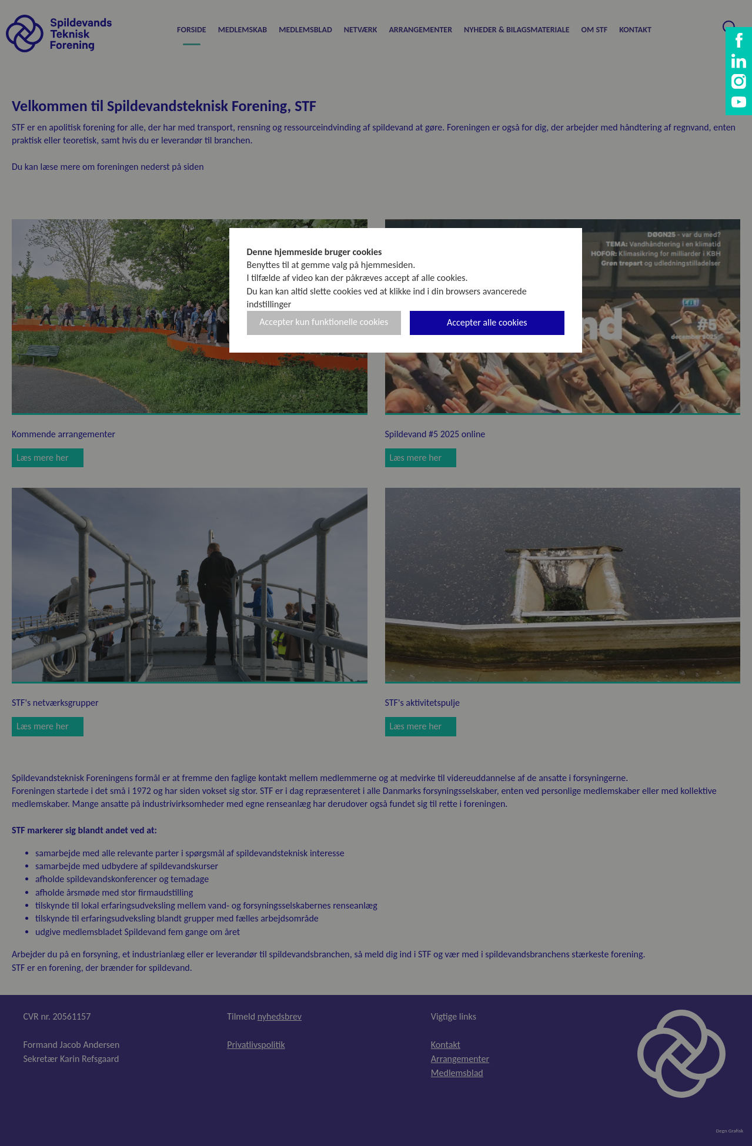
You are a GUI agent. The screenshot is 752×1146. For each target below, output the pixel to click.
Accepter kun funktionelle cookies (323, 321)
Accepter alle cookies (487, 322)
